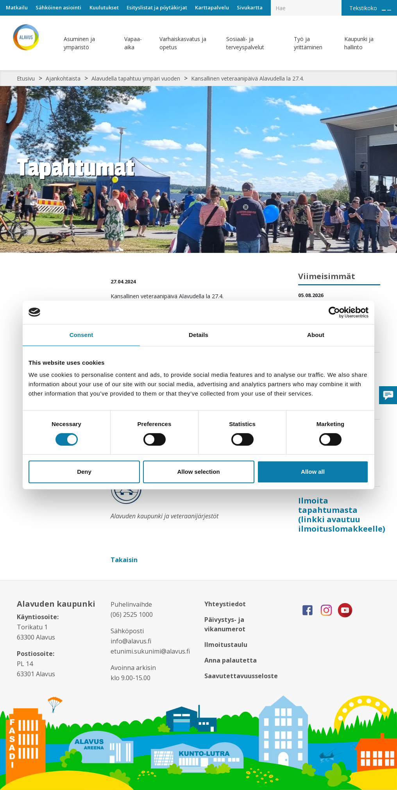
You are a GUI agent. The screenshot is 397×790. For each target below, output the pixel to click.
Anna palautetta (230, 660)
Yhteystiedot (225, 604)
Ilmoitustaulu (225, 644)
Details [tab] (198, 334)
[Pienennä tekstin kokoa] (389, 10)
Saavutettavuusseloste (241, 676)
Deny (84, 471)
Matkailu (17, 7)
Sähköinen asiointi (58, 7)
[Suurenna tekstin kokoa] (384, 10)
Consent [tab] (81, 334)
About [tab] (315, 334)
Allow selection (198, 471)
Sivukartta (250, 7)
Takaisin (125, 559)
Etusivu (26, 78)
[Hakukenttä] (306, 8)
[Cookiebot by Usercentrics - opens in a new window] (334, 312)
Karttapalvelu (212, 7)
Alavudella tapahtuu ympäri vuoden (135, 78)
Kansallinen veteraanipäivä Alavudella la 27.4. (247, 78)
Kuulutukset (104, 7)
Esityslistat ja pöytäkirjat (157, 7)
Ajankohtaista (63, 78)
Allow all (313, 471)
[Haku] (337, 2)
